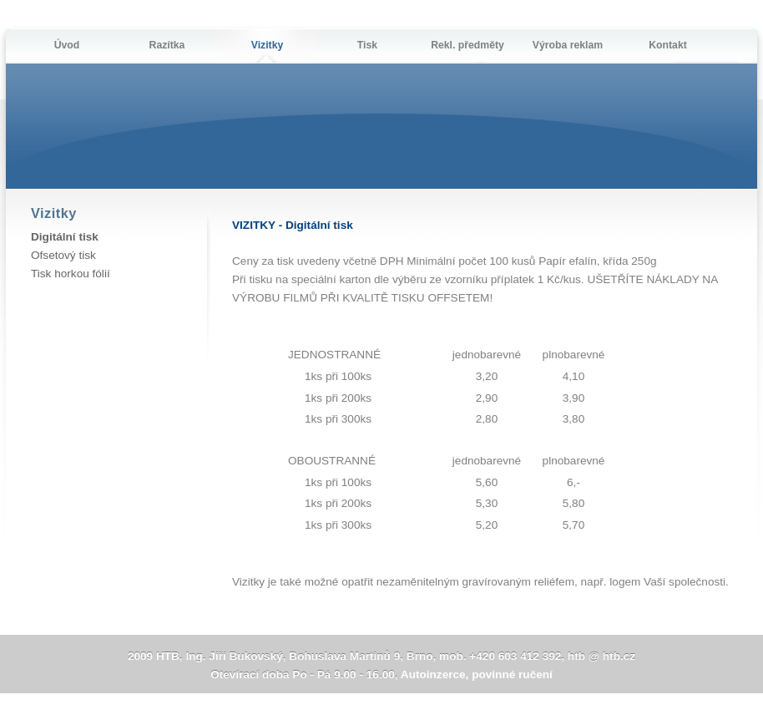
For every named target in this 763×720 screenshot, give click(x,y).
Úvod (67, 45)
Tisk (367, 45)
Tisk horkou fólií (70, 273)
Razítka (167, 45)
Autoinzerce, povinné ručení (477, 674)
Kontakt (668, 45)
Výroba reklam (568, 45)
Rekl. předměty (467, 45)
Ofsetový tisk (63, 255)
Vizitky (267, 45)
